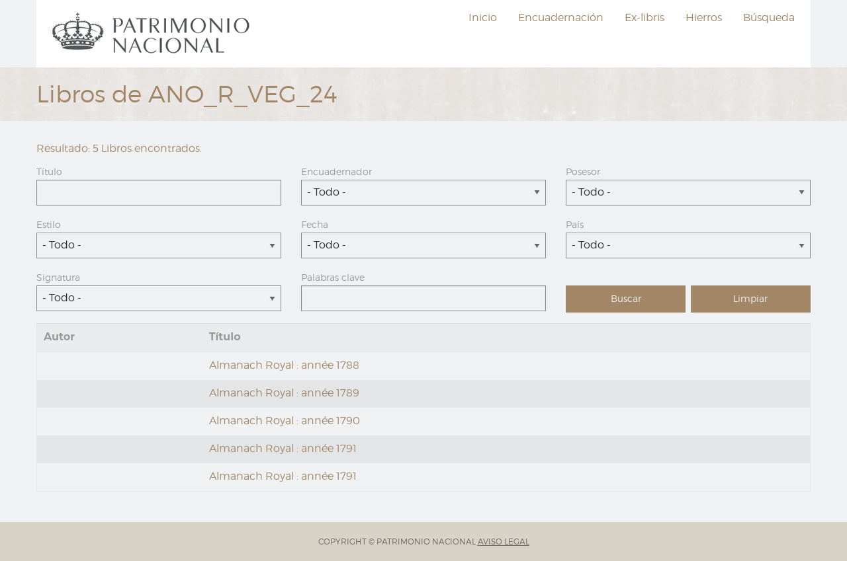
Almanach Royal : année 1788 (284, 365)
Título (49, 171)
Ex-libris (644, 17)
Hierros (704, 17)
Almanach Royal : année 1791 (283, 448)
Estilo (48, 224)
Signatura (58, 277)
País (575, 224)
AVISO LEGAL (503, 541)
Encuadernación (560, 17)
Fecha (314, 224)
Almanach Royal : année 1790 (284, 420)
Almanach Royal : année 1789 (284, 393)
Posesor (583, 171)
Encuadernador (336, 171)
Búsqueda (769, 17)
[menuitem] (153, 33)
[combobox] (423, 193)
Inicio (482, 17)
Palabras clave (333, 277)
